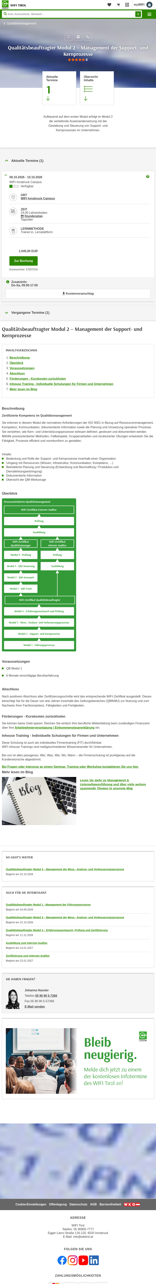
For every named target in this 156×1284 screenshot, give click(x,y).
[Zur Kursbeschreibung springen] (97, 88)
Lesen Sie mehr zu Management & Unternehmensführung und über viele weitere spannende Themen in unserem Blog (113, 784)
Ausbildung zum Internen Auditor (26, 942)
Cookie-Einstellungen (30, 1204)
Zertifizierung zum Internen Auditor (28, 955)
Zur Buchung (26, 259)
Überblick (16, 363)
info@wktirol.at (83, 1236)
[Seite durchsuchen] (72, 14)
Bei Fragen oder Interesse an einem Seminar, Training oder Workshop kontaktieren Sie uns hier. (70, 766)
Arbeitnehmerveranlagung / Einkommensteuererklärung (54, 727)
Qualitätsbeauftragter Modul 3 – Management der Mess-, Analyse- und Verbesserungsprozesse (65, 869)
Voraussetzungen (22, 368)
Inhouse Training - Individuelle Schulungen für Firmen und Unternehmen (61, 384)
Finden (138, 14)
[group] (78, 60)
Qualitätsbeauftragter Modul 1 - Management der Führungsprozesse (48, 904)
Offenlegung (58, 1204)
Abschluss (17, 373)
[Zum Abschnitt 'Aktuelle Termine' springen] (59, 88)
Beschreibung (20, 357)
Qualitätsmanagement (21, 23)
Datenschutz (78, 1204)
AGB (93, 1204)
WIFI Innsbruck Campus (38, 198)
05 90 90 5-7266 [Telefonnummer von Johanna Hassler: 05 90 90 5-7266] (46, 995)
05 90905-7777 (84, 1229)
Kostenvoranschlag (78, 293)
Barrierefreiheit (110, 1204)
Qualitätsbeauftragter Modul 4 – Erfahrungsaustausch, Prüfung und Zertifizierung (57, 930)
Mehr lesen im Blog (23, 389)
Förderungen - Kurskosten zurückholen (38, 378)
